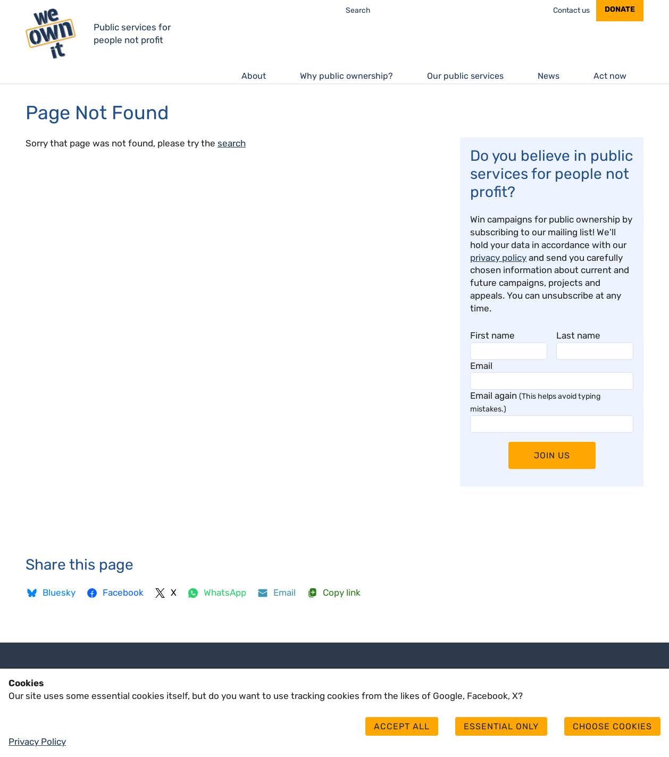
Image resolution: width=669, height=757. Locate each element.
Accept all (402, 726)
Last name (578, 335)
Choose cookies (612, 726)
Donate (620, 9)
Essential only (501, 726)
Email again (535, 402)
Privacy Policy (37, 741)
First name (492, 335)
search (232, 143)
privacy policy (498, 257)
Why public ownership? (346, 76)
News (548, 76)
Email (481, 365)
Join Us (552, 455)
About (253, 76)
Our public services (465, 76)
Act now (609, 76)
